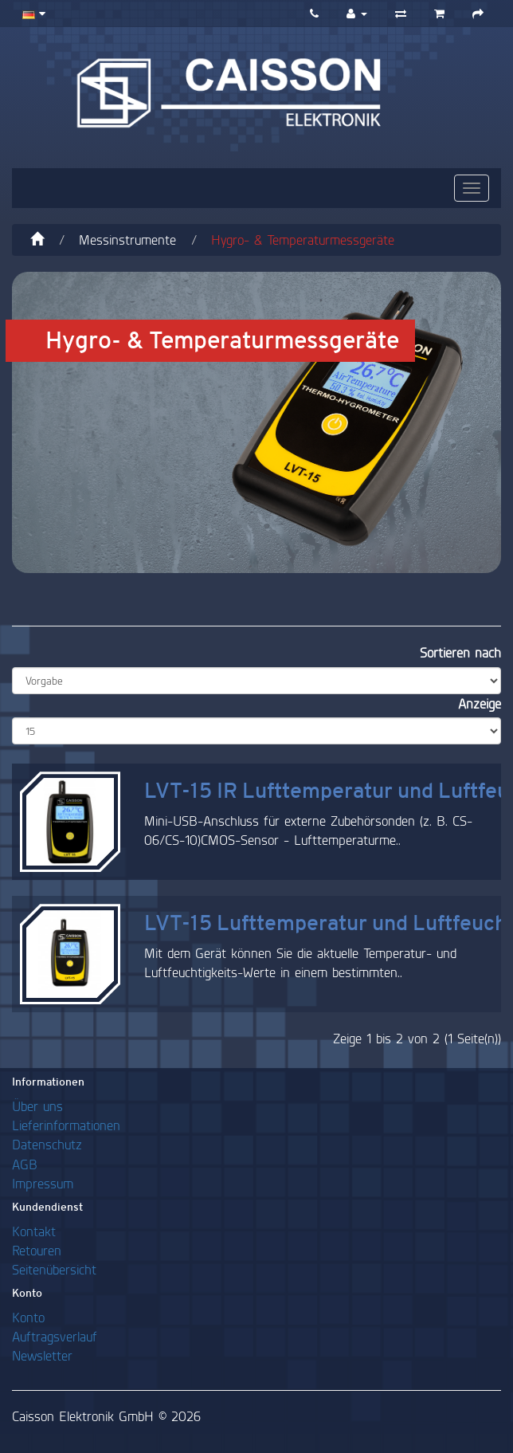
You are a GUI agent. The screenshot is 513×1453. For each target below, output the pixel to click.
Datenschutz (47, 1144)
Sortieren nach (460, 652)
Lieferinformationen (66, 1125)
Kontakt (34, 1231)
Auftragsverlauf (54, 1336)
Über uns (37, 1106)
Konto (28, 1317)
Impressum (42, 1183)
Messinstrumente (127, 239)
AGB (24, 1164)
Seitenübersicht (54, 1269)
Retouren (36, 1250)
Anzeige (479, 703)
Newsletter (42, 1355)
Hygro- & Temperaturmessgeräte (302, 239)
